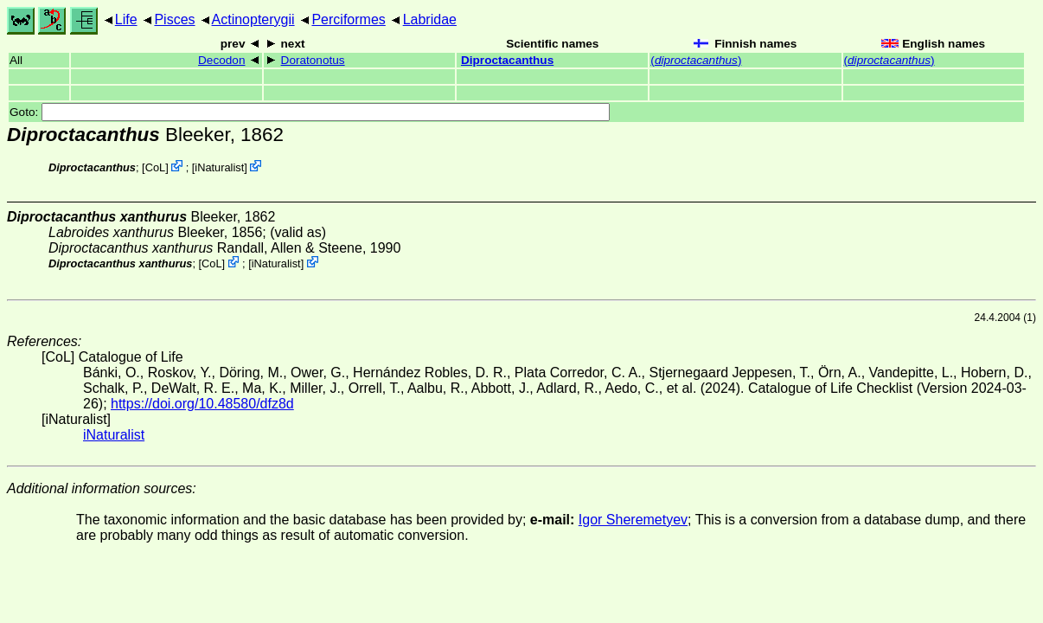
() (695, 60)
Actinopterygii (253, 19)
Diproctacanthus (507, 60)
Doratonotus (313, 60)
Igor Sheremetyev (633, 519)
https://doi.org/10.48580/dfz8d (202, 403)
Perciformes (348, 19)
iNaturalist (219, 167)
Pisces (174, 19)
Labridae (430, 19)
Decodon (221, 60)
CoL (155, 167)
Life (126, 19)
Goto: (310, 112)
